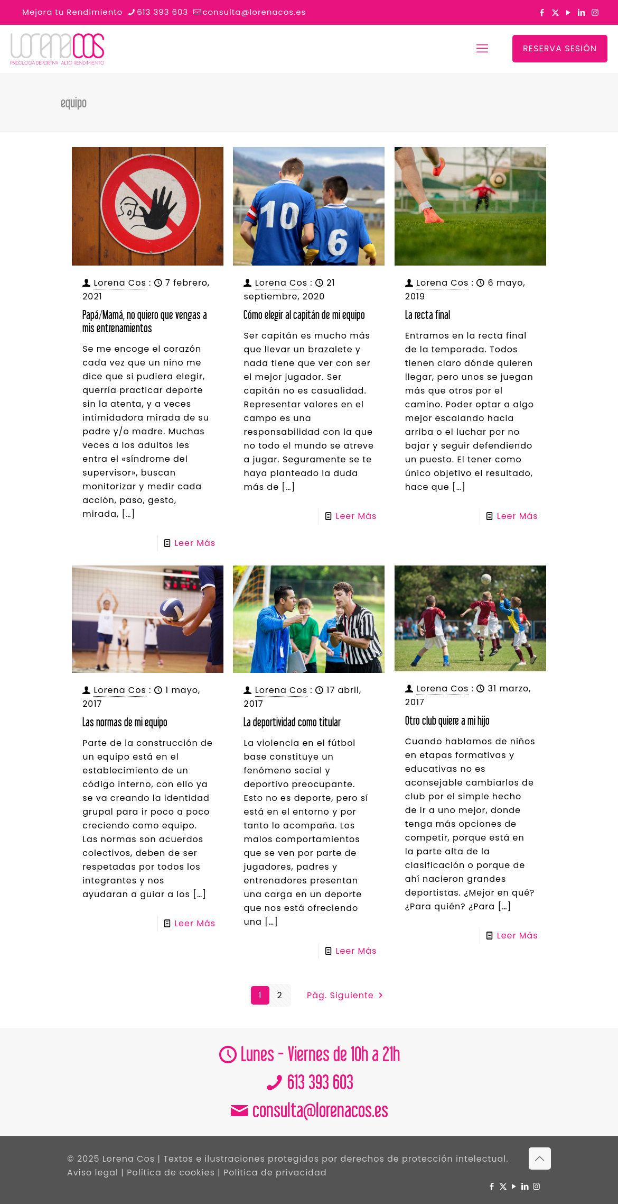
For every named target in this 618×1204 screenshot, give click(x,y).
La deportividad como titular (292, 721)
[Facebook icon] (542, 12)
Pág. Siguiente (346, 995)
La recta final (427, 314)
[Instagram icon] (595, 12)
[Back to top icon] (540, 1158)
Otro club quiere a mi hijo (447, 720)
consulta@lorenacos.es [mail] (254, 11)
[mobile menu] (482, 49)
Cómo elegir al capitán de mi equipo (304, 314)
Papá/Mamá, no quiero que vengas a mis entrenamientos (144, 321)
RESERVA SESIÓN (560, 48)
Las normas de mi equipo (124, 721)
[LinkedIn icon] (582, 12)
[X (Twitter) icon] (555, 12)
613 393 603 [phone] (162, 11)
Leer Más (195, 543)
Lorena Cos (119, 283)
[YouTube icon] (569, 12)
